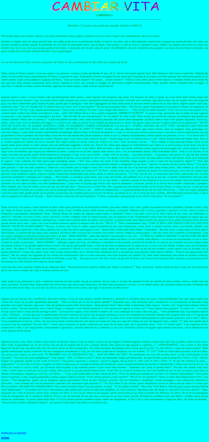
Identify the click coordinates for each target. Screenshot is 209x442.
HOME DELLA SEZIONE (13, 433)
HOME (5, 438)
